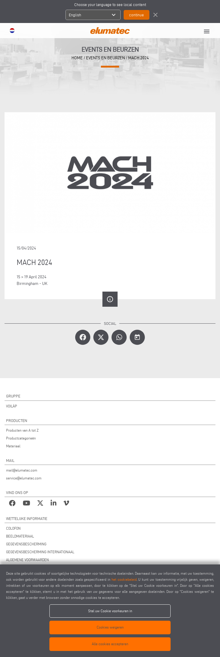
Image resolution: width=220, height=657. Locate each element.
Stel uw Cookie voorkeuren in (110, 611)
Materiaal (13, 446)
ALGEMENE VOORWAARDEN (27, 560)
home (77, 58)
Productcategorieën (21, 438)
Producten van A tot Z (22, 430)
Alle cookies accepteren (110, 644)
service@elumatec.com (24, 478)
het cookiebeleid (124, 579)
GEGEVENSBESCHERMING (26, 544)
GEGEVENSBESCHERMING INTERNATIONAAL (40, 552)
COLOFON (13, 528)
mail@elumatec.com (21, 470)
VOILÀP (11, 406)
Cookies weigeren (110, 627)
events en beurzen (105, 58)
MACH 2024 (138, 58)
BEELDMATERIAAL (20, 536)
